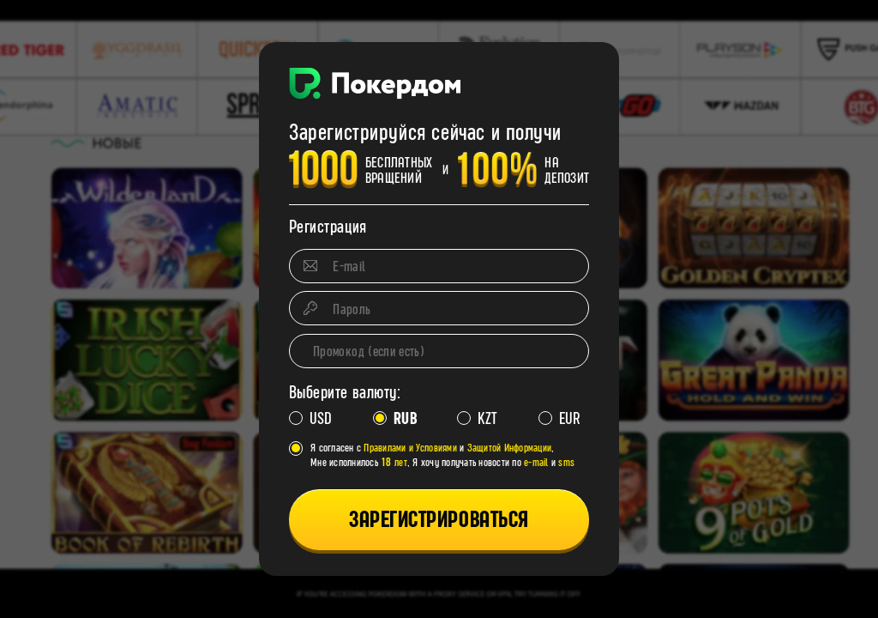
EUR (568, 418)
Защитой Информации (509, 447)
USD (319, 418)
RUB (402, 418)
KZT (485, 418)
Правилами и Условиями (410, 447)
